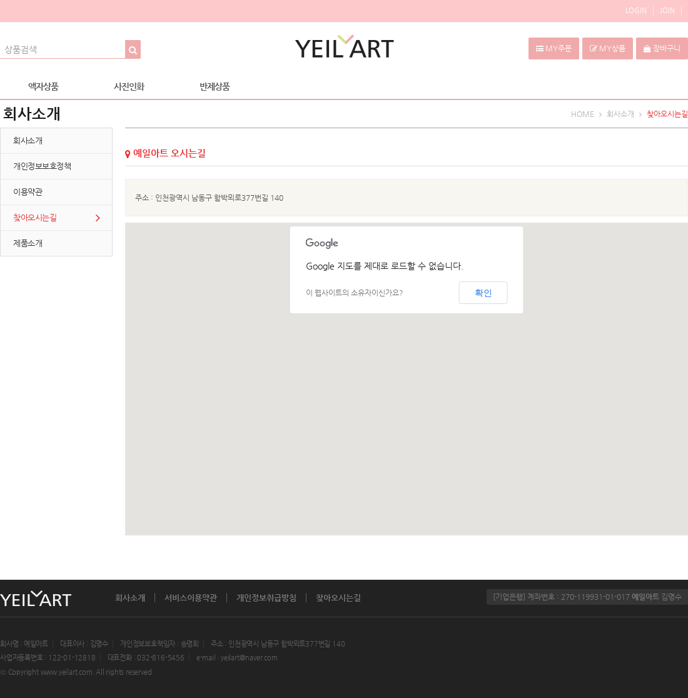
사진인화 (129, 86)
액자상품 (43, 86)
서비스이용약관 (190, 597)
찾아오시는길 (338, 597)
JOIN (667, 10)
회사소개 (130, 597)
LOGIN (636, 10)
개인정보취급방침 (266, 597)
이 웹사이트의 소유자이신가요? (354, 292)
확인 (483, 293)
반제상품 (215, 86)
